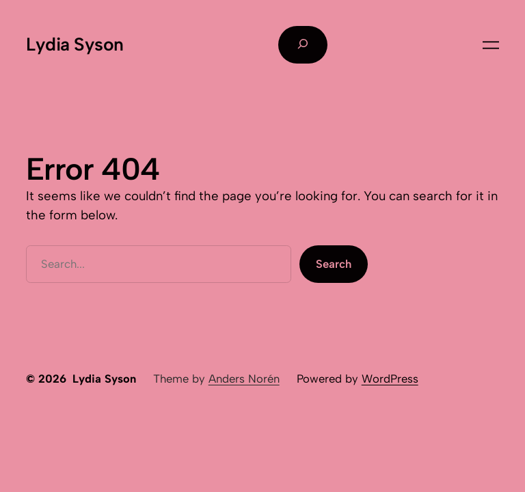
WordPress (390, 378)
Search (333, 264)
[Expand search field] (302, 44)
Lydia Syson (74, 44)
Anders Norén (244, 378)
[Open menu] (491, 45)
